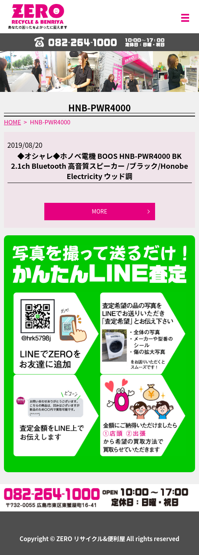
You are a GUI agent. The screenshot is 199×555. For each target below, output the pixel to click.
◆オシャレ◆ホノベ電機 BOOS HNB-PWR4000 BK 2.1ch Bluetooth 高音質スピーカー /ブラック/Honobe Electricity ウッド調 (99, 166)
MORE (99, 211)
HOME (12, 122)
